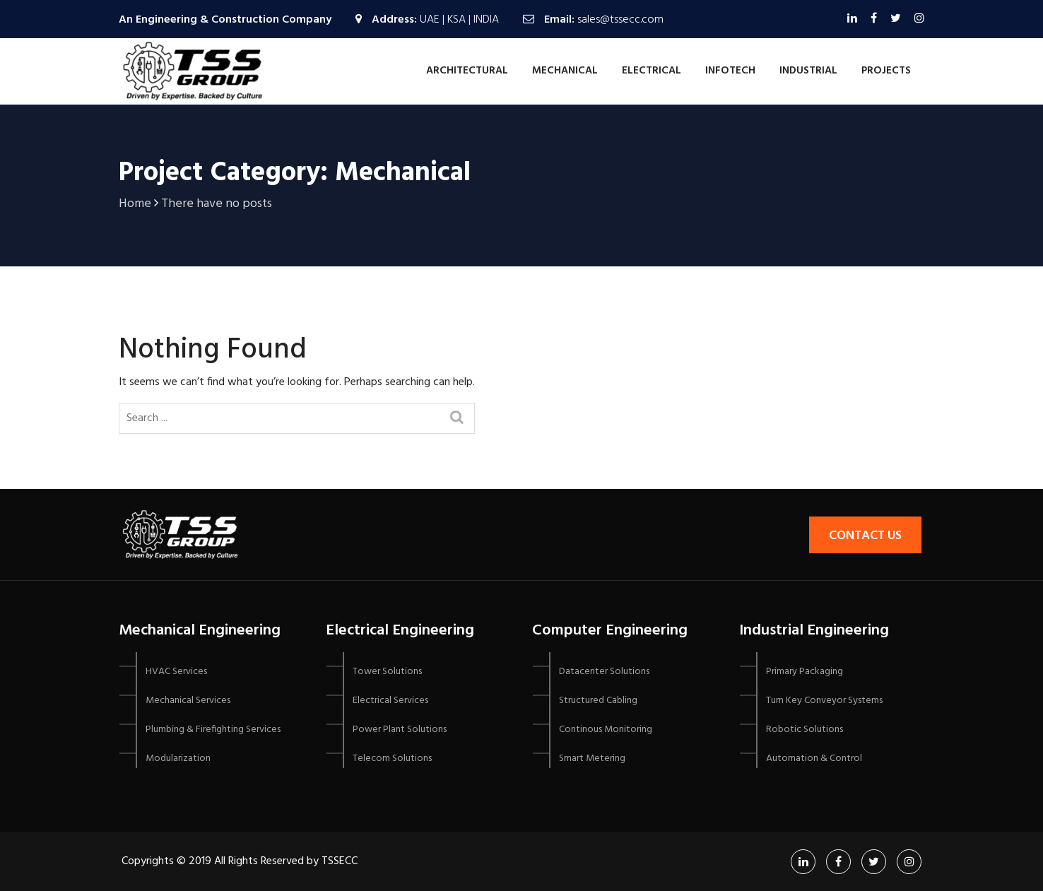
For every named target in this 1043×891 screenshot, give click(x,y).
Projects (886, 70)
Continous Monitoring (605, 729)
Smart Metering (592, 758)
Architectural (467, 70)
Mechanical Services (188, 700)
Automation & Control (814, 758)
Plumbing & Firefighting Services (213, 729)
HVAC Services (176, 671)
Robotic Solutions (804, 729)
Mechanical (565, 70)
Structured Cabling (598, 700)
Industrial (808, 70)
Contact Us (865, 536)
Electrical (651, 70)
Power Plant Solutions (400, 729)
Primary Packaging (804, 671)
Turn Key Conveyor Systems (824, 700)
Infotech (730, 70)
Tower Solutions (387, 671)
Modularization (178, 758)
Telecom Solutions (392, 758)
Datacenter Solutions (604, 671)
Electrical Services (390, 700)
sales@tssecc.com (620, 20)
